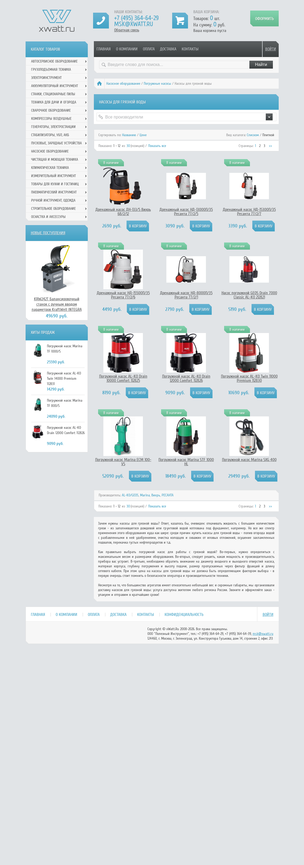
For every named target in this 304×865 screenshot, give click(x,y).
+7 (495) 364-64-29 (136, 18)
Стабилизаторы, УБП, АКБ (50, 135)
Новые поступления (48, 233)
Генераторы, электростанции (53, 127)
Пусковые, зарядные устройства (56, 143)
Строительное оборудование (53, 208)
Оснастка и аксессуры (48, 217)
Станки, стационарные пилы (53, 94)
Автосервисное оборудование (54, 61)
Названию (129, 135)
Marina (145, 495)
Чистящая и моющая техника (54, 159)
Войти (270, 49)
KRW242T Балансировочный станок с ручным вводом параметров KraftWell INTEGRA (57, 304)
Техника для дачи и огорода (53, 102)
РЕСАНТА (167, 495)
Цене (143, 135)
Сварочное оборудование (51, 110)
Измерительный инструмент (53, 176)
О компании (127, 49)
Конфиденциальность (184, 614)
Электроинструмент (46, 77)
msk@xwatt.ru (133, 24)
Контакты (190, 49)
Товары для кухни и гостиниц (55, 184)
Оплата (149, 49)
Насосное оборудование (123, 83)
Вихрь (155, 495)
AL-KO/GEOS (130, 495)
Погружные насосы (157, 83)
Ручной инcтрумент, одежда (53, 200)
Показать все (157, 146)
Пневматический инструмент (54, 192)
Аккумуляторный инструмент (54, 86)
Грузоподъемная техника (51, 69)
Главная (103, 49)
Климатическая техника (50, 167)
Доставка (168, 49)
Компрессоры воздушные (51, 118)
